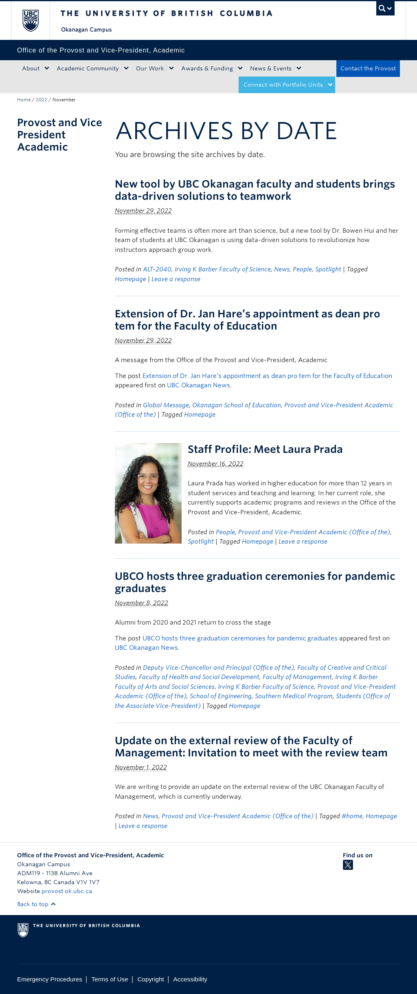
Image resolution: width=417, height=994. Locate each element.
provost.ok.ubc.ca (67, 891)
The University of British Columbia (36, 20)
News (282, 269)
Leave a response (175, 279)
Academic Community (88, 68)
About (31, 68)
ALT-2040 (157, 269)
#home (352, 816)
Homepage (130, 279)
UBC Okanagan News (198, 385)
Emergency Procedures (49, 979)
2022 (41, 100)
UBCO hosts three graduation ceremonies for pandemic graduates (240, 638)
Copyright (150, 979)
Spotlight (328, 269)
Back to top (36, 904)
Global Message (166, 405)
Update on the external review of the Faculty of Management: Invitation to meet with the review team (254, 746)
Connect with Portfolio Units (283, 84)
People (302, 269)
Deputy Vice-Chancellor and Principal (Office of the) (218, 667)
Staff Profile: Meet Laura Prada (265, 449)
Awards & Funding (207, 68)
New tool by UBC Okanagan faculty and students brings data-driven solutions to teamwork (255, 190)
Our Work (150, 68)
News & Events (271, 68)
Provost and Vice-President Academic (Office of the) (314, 532)
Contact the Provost (368, 68)
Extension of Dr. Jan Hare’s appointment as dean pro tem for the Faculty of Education (247, 320)
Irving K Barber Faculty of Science (223, 269)
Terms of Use (110, 979)
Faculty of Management (297, 677)
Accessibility (190, 979)
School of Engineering (221, 696)
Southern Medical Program (294, 696)
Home (24, 100)
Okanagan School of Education (236, 405)
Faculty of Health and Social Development (199, 677)
